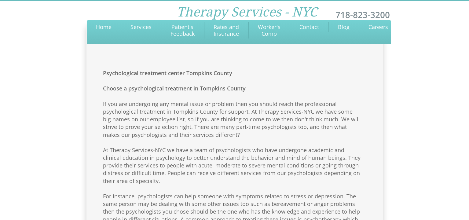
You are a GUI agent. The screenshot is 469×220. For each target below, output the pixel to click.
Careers (378, 27)
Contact (309, 27)
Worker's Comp (269, 30)
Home (104, 27)
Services (141, 27)
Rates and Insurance (226, 30)
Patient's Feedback (182, 30)
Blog (344, 27)
